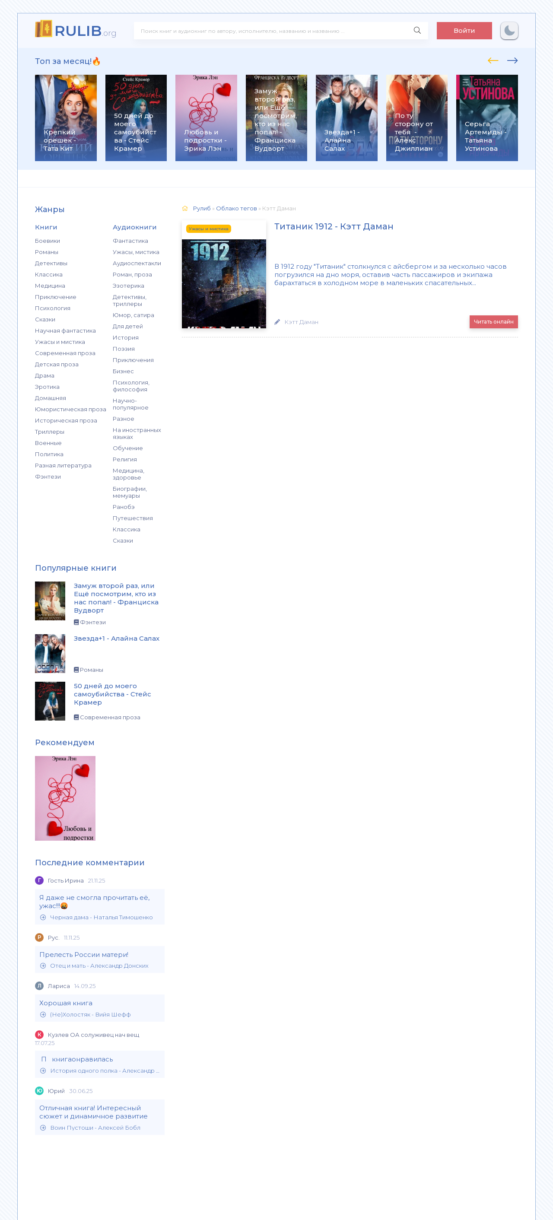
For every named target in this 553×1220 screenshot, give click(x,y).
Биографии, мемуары (130, 492)
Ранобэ (124, 506)
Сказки (45, 319)
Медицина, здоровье (128, 474)
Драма (44, 375)
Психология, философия (131, 386)
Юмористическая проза (70, 409)
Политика (49, 454)
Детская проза (57, 364)
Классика (49, 274)
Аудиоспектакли (137, 263)
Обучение (128, 448)
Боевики (47, 240)
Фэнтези (48, 476)
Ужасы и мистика (60, 341)
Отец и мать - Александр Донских (94, 966)
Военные (48, 442)
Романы (46, 251)
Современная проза (65, 352)
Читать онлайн (494, 321)
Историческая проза (66, 420)
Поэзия (124, 348)
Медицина (50, 285)
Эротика (47, 386)
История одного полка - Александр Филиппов (100, 1071)
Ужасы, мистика (136, 251)
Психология (52, 308)
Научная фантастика (65, 330)
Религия (125, 459)
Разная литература (63, 465)
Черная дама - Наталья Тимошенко (96, 917)
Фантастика (130, 240)
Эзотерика (128, 285)
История (126, 337)
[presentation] (493, 59)
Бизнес (123, 371)
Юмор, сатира (133, 314)
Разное (123, 418)
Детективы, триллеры (129, 300)
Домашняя (50, 397)
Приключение (55, 296)
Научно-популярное (131, 404)
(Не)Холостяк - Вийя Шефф (85, 1014)
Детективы (51, 263)
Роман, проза (132, 274)
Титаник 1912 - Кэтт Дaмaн (324, 227)
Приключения (133, 359)
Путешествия (133, 518)
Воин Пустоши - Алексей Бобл (90, 1128)
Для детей (128, 326)
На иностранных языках (137, 433)
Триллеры (49, 431)
